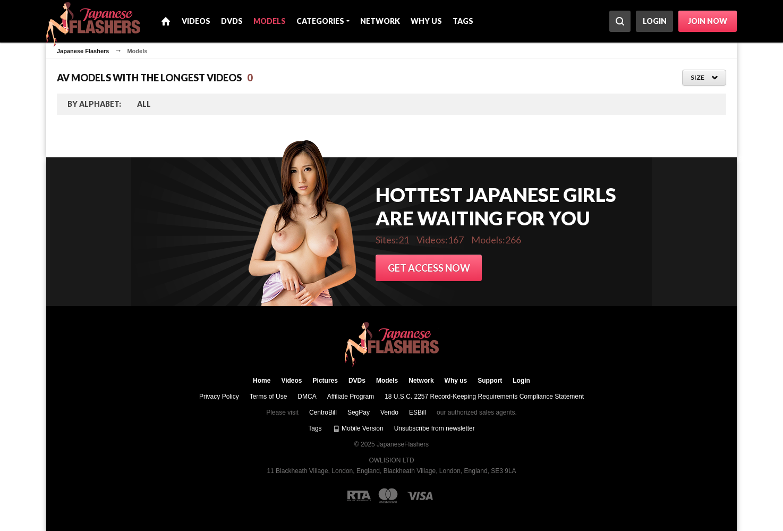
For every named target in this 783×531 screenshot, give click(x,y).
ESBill (417, 412)
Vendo (389, 412)
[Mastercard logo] (388, 495)
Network (380, 21)
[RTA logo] (359, 496)
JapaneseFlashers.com (392, 344)
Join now (707, 21)
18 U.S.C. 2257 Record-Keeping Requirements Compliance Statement (484, 396)
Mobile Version (358, 428)
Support (490, 380)
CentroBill (323, 412)
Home (165, 21)
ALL (144, 103)
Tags (463, 21)
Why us (426, 21)
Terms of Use (268, 396)
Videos (196, 21)
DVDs (232, 21)
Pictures (325, 380)
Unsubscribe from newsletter (434, 428)
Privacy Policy (219, 396)
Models (269, 21)
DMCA (306, 396)
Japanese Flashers (83, 51)
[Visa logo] (420, 495)
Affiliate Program (350, 396)
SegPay (358, 412)
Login (655, 21)
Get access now (429, 268)
